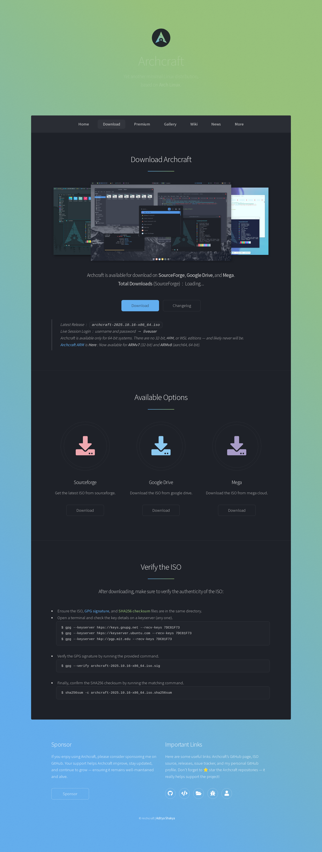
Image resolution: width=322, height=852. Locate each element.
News (216, 124)
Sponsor (70, 793)
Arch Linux (169, 84)
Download (111, 124)
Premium (142, 124)
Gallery (170, 124)
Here (92, 344)
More (239, 124)
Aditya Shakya (165, 818)
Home (83, 124)
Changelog (182, 305)
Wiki (194, 124)
